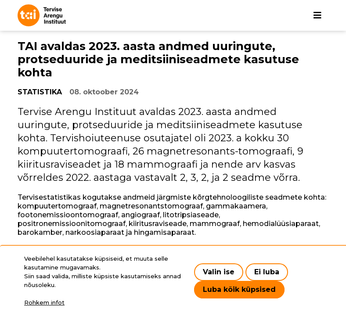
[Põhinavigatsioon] (317, 15)
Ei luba (266, 272)
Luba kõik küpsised (239, 289)
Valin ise (218, 272)
